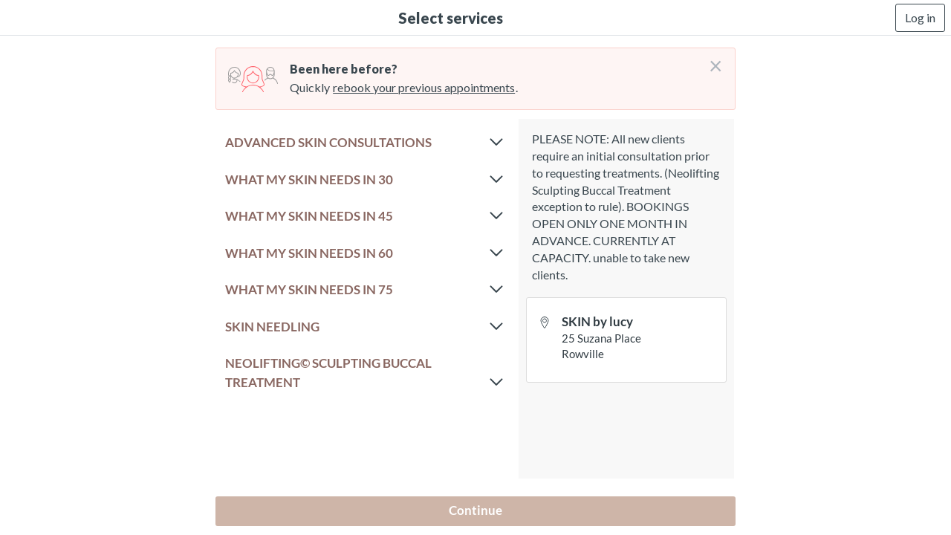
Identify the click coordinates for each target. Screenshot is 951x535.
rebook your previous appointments (424, 87)
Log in (920, 17)
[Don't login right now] (711, 60)
